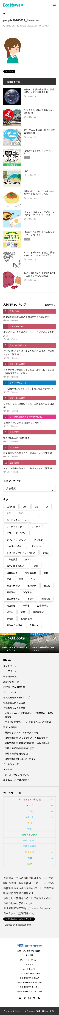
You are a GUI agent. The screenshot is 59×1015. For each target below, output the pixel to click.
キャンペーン (9, 665)
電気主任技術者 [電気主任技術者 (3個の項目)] (14, 625)
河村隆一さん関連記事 (14, 686)
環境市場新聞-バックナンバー (29, 991)
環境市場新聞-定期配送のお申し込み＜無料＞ (27, 743)
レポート (29, 817)
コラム (29, 811)
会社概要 (29, 955)
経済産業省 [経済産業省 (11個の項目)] (38, 612)
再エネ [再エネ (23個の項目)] (28, 559)
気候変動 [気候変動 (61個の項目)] (31, 585)
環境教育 (29, 852)
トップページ (10, 671)
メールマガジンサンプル (17, 774)
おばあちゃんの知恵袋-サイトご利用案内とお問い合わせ (29, 715)
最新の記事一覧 (11, 681)
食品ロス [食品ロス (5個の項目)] (34, 625)
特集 (29, 828)
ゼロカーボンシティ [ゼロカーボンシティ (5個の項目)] (16, 533)
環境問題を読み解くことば (16, 697)
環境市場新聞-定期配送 (29, 977)
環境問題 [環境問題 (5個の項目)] (11, 605)
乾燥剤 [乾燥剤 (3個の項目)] (46, 552)
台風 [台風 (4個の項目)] (36, 566)
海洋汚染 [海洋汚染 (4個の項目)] (27, 592)
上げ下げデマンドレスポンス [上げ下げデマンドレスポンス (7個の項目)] (21, 552)
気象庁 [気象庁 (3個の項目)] (47, 585)
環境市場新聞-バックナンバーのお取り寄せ (26, 737)
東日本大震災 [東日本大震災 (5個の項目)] (13, 585)
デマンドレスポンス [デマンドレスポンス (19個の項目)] (16, 539)
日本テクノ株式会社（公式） (29, 950)
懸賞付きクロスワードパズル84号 (21, 732)
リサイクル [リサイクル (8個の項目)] (35, 546)
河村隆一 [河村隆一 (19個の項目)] (11, 592)
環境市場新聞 (10, 727)
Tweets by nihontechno (17, 924)
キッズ (29, 805)
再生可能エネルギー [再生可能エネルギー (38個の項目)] (16, 566)
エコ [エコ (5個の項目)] (34, 513)
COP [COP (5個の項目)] (25, 506)
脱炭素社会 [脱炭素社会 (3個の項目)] (26, 618)
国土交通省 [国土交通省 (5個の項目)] (12, 572)
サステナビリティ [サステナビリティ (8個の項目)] (15, 526)
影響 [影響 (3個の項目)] (9, 579)
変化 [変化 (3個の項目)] (46, 572)
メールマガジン (11, 769)
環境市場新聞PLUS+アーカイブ (20, 758)
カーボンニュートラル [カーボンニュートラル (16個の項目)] (18, 519)
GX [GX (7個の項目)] (46, 506)
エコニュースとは (12, 692)
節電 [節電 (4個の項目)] (23, 612)
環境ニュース (29, 840)
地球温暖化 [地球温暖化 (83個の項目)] (30, 572)
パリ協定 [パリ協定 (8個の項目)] (38, 539)
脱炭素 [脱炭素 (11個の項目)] (10, 618)
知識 (29, 858)
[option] (15, 643)
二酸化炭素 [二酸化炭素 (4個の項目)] (12, 559)
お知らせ (29, 964)
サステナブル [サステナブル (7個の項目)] (38, 526)
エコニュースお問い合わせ (16, 779)
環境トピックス (29, 834)
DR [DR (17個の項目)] (36, 506)
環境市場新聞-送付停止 (16, 753)
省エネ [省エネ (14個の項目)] (10, 612)
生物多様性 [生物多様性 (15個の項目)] (42, 605)
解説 (29, 863)
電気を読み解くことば (14, 702)
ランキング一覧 (11, 764)
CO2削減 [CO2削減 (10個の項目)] (11, 506)
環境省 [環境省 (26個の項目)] (26, 605)
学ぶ (29, 823)
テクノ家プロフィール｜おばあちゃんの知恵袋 (28, 722)
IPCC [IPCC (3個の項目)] (9, 513)
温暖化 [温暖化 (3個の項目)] (30, 598)
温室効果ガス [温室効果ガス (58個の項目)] (13, 598)
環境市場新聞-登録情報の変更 (19, 748)
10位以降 (49, 304)
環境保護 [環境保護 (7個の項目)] (46, 598)
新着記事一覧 (10, 676)
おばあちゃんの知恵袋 (14, 707)
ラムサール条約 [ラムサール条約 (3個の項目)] (14, 546)
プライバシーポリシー (29, 959)
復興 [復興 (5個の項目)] (21, 579)
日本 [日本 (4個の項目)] (33, 579)
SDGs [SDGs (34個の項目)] (22, 513)
